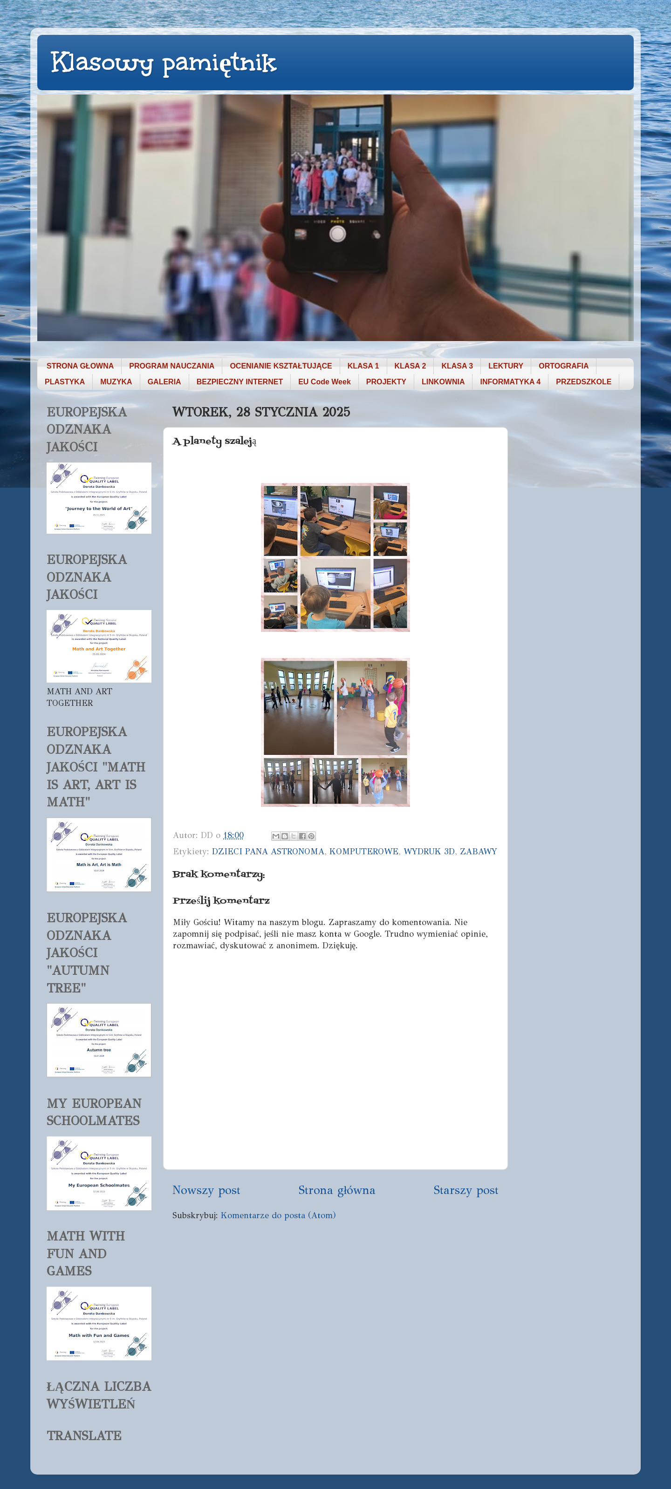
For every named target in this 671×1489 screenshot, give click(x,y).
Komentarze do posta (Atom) (278, 1215)
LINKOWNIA (443, 382)
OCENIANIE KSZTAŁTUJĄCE (281, 366)
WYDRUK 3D (429, 851)
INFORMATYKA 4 (510, 382)
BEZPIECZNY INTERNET (240, 382)
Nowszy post (206, 1190)
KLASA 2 (410, 366)
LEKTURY (505, 366)
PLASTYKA (65, 382)
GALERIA (164, 382)
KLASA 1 (363, 366)
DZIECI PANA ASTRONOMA (268, 851)
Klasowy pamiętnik (163, 61)
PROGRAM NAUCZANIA (171, 366)
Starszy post (466, 1190)
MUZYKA (116, 382)
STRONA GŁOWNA (80, 366)
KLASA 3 (457, 366)
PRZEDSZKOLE (583, 382)
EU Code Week (324, 382)
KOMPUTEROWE (363, 851)
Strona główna (337, 1190)
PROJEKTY (386, 382)
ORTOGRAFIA (564, 366)
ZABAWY (478, 851)
